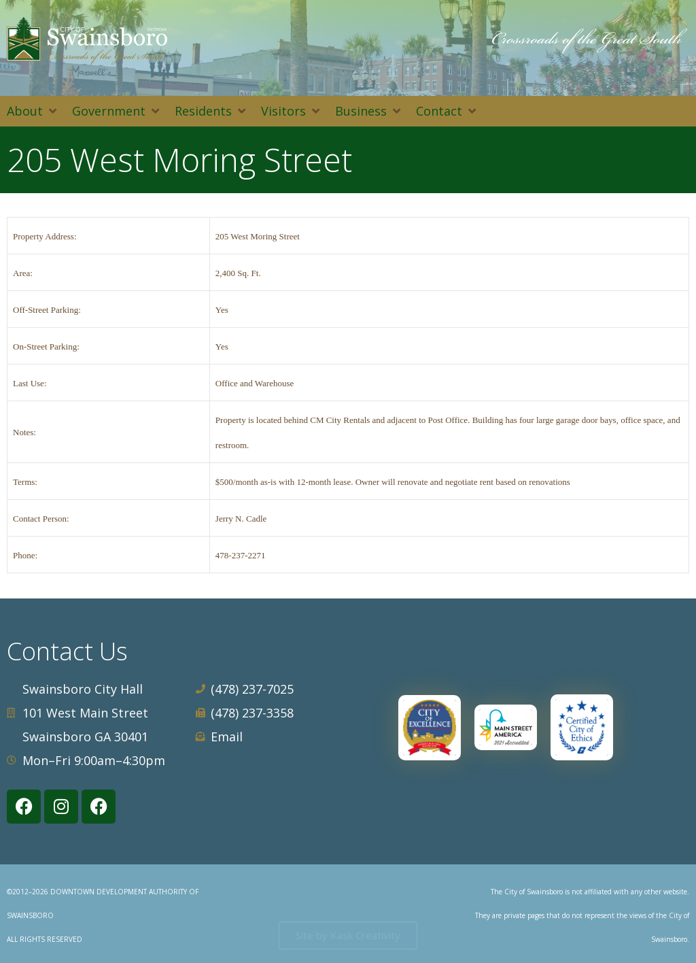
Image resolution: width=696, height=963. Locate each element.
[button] (32, 111)
